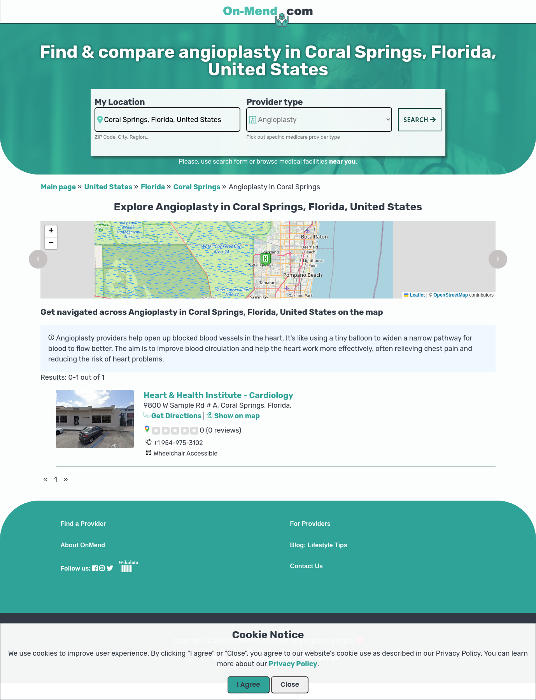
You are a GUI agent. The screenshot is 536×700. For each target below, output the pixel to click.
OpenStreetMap (450, 295)
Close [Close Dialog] (289, 684)
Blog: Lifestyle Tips (318, 545)
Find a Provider (83, 524)
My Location (120, 102)
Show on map (233, 416)
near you (342, 161)
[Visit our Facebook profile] (95, 568)
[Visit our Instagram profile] (102, 568)
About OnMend (83, 545)
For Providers (310, 524)
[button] (38, 259)
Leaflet (414, 295)
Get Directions (173, 416)
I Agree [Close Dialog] (248, 684)
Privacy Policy (293, 664)
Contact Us (306, 566)
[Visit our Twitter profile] (110, 568)
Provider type (274, 102)
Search (419, 119)
